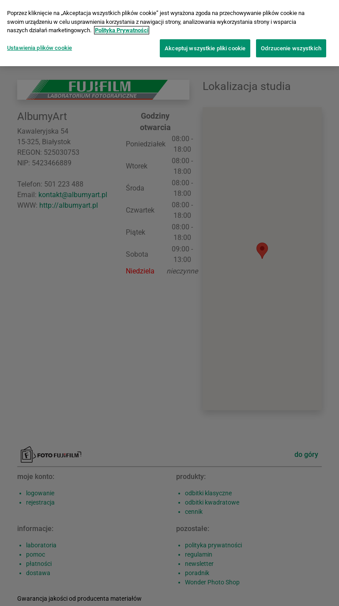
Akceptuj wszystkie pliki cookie (205, 48)
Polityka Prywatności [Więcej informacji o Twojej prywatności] (121, 30)
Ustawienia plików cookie (39, 48)
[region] (169, 33)
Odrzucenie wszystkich (291, 48)
